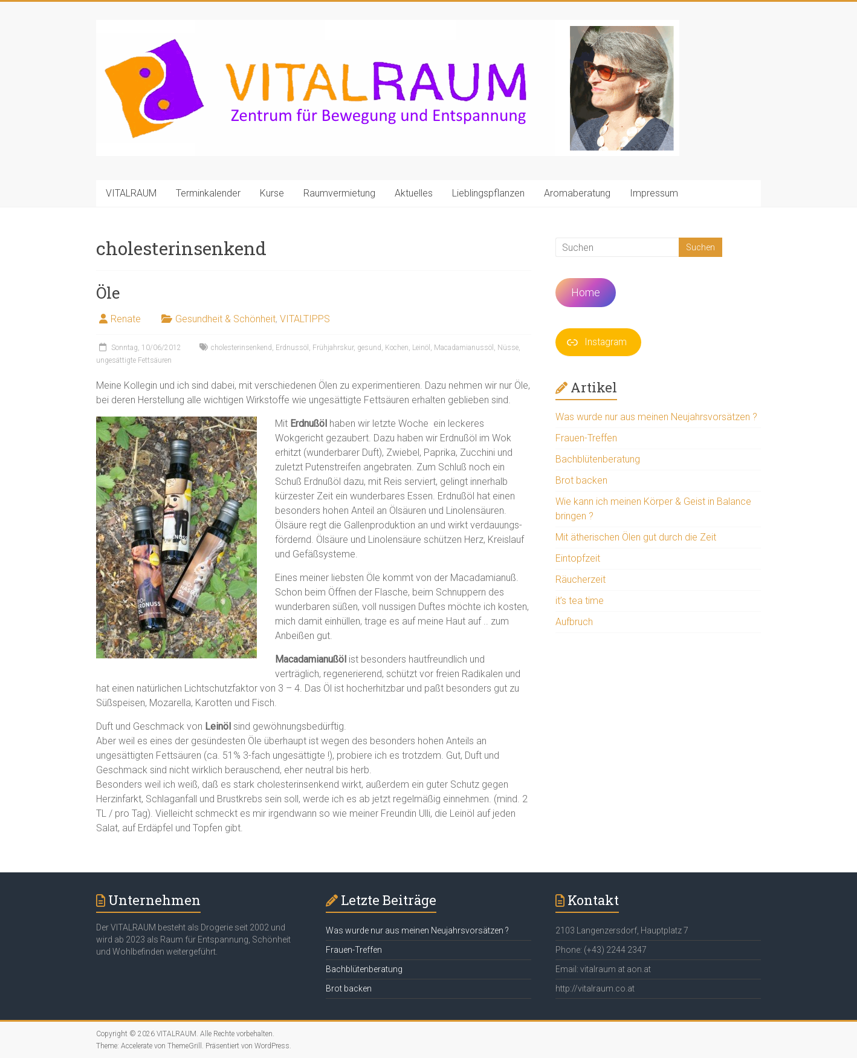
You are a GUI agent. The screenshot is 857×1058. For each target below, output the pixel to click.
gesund (369, 347)
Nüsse (508, 347)
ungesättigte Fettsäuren (134, 360)
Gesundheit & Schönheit (225, 319)
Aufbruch (574, 622)
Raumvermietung (339, 193)
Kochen (397, 347)
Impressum (654, 193)
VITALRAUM (131, 193)
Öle (108, 292)
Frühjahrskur (333, 347)
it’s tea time (579, 600)
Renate (126, 319)
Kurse (272, 193)
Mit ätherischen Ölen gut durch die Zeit (635, 537)
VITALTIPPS (305, 319)
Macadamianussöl (464, 347)
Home (585, 292)
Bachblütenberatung (597, 459)
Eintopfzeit (577, 558)
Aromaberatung (577, 193)
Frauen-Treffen (586, 438)
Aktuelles (414, 193)
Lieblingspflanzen (488, 193)
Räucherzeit (580, 579)
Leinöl (421, 347)
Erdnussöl (292, 347)
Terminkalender (208, 193)
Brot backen (581, 480)
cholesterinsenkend (241, 347)
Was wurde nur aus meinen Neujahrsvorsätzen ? (656, 417)
